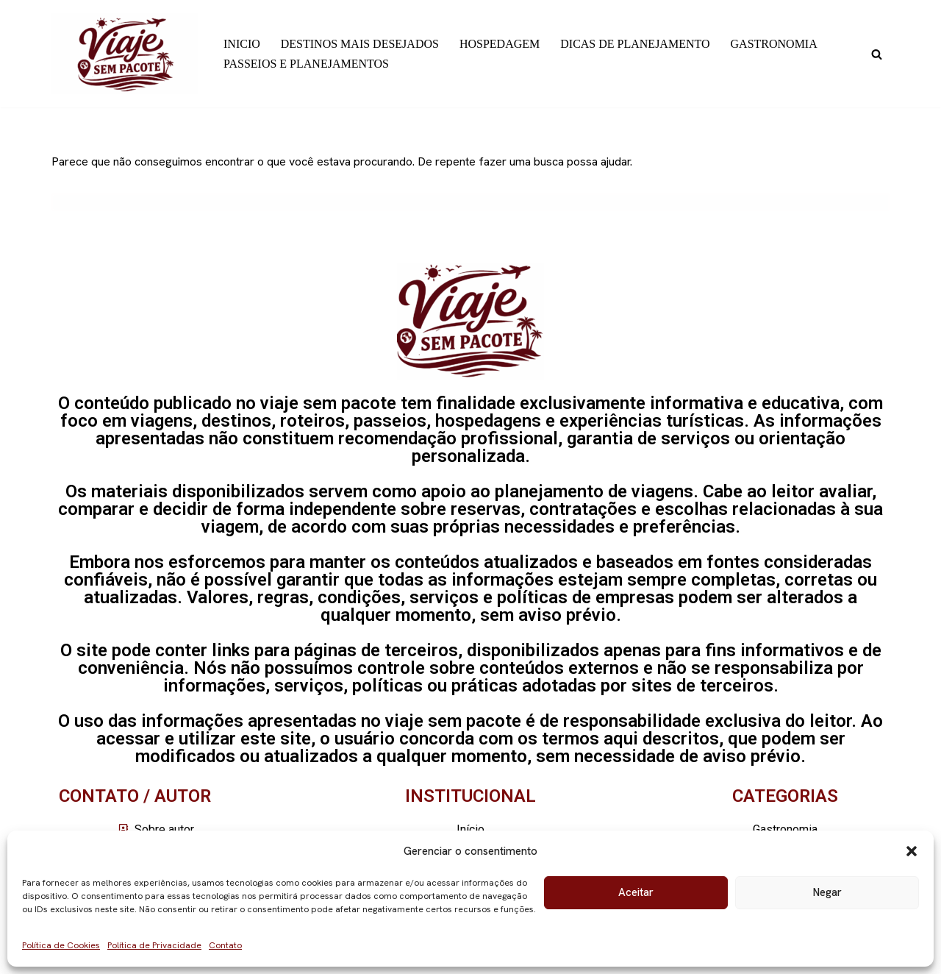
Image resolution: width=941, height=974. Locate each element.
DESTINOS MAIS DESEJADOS (360, 44)
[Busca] (876, 54)
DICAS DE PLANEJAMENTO (634, 44)
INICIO (241, 44)
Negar (827, 892)
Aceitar (636, 892)
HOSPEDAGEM (499, 44)
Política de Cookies (61, 945)
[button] (911, 851)
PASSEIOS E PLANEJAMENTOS (306, 63)
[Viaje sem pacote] (124, 53)
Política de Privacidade (154, 945)
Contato (225, 945)
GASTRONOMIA (774, 44)
